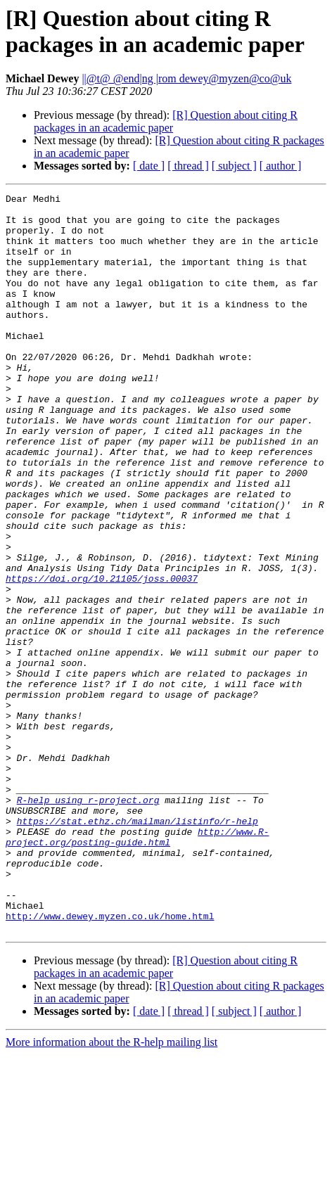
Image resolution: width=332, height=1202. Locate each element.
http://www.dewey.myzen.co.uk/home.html (110, 1061)
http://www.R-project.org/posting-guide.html (137, 966)
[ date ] (149, 166)
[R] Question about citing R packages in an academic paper (166, 121)
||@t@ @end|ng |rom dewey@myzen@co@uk (186, 78)
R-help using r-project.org (88, 922)
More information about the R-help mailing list (111, 1190)
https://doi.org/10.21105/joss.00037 (102, 656)
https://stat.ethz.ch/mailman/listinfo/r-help (137, 947)
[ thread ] (188, 166)
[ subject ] (234, 166)
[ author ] (281, 166)
